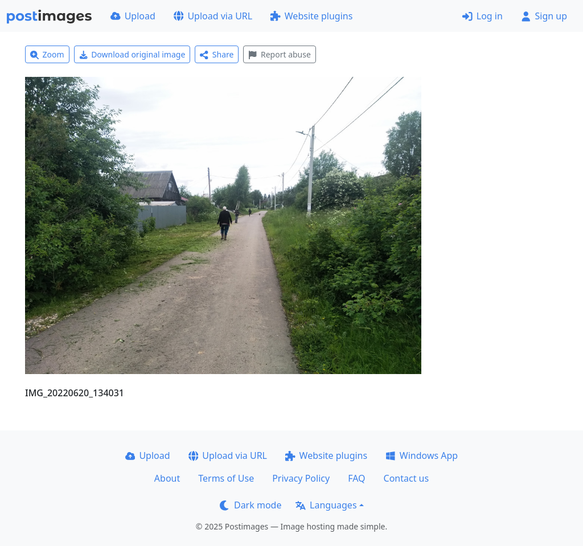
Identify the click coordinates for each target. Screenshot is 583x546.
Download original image (132, 54)
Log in (482, 16)
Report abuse (279, 54)
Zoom (47, 54)
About (167, 478)
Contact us (406, 478)
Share (216, 54)
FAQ (356, 478)
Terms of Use (226, 478)
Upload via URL (213, 16)
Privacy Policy (301, 478)
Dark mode (250, 505)
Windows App (421, 455)
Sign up (544, 16)
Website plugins (311, 16)
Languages (325, 505)
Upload (132, 16)
